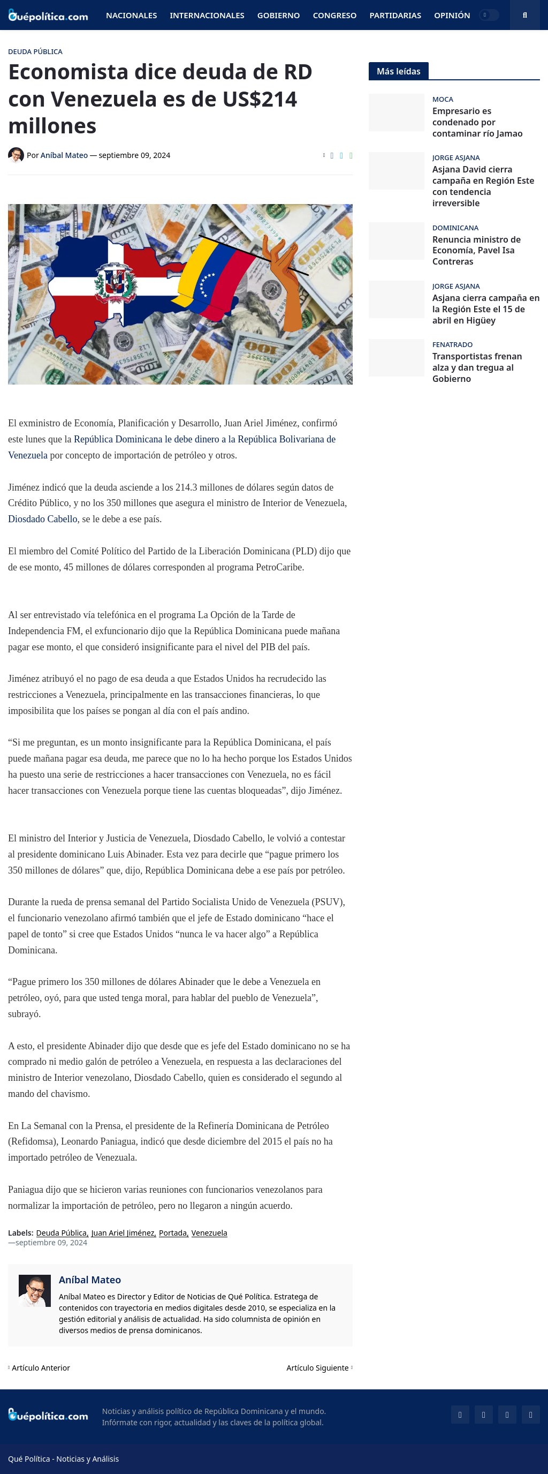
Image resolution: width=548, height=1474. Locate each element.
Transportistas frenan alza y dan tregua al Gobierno (477, 367)
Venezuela (209, 1233)
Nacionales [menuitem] (131, 15)
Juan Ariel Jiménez (123, 1233)
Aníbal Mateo (90, 1279)
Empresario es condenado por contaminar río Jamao (477, 122)
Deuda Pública (61, 1233)
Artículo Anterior (41, 1368)
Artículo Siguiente (318, 1368)
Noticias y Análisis (87, 1459)
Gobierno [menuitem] (278, 15)
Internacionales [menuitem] (207, 15)
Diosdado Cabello (42, 519)
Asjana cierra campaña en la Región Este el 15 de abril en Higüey (486, 309)
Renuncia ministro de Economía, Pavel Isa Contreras (476, 250)
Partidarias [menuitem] (396, 15)
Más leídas (399, 71)
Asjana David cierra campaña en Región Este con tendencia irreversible (483, 186)
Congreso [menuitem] (335, 15)
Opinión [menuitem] (452, 15)
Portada (173, 1233)
